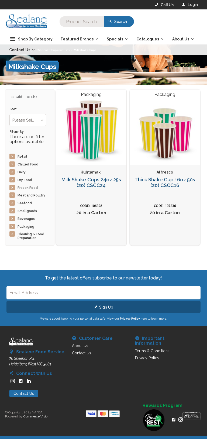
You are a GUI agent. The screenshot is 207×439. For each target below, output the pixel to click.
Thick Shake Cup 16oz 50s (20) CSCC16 (164, 182)
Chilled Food (28, 164)
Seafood (25, 203)
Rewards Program (162, 405)
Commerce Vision (36, 416)
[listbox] (27, 120)
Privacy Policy (130, 318)
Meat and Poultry (31, 195)
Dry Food (25, 180)
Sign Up (106, 307)
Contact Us (23, 393)
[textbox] (82, 21)
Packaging (26, 227)
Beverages (26, 219)
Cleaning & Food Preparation (31, 236)
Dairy (22, 172)
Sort (13, 109)
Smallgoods (27, 211)
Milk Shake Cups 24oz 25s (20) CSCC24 (91, 182)
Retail (22, 156)
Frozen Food (28, 188)
